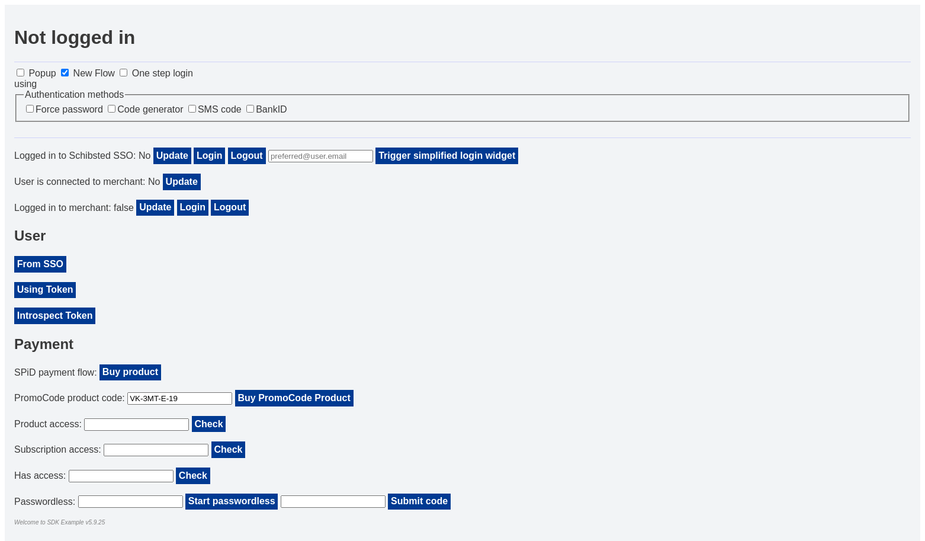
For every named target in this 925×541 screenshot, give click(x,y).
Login (210, 156)
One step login (156, 73)
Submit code (419, 501)
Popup (36, 73)
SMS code (215, 109)
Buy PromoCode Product (293, 398)
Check (209, 424)
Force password (64, 109)
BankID (266, 109)
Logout (247, 156)
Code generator (145, 109)
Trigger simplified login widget (446, 156)
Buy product (130, 372)
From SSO (40, 264)
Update (172, 156)
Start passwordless (231, 501)
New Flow (88, 73)
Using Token (45, 289)
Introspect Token (55, 315)
